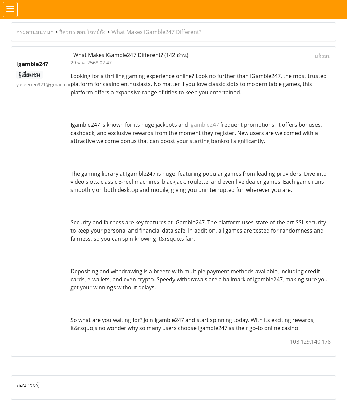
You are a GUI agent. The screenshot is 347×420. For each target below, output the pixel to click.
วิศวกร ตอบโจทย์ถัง (82, 32)
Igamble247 (204, 124)
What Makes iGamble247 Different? (156, 32)
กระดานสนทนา (35, 32)
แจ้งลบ (323, 56)
